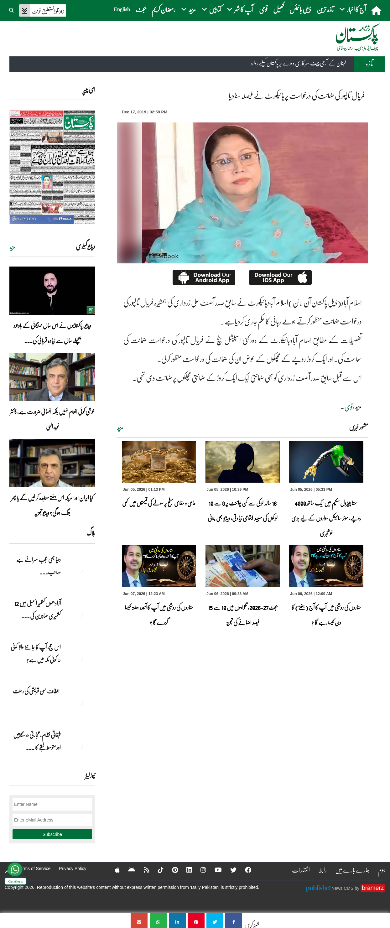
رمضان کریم (163, 9)
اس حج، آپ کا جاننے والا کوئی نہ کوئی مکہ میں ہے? (36, 653)
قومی (263, 9)
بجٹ (141, 9)
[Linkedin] (185, 869)
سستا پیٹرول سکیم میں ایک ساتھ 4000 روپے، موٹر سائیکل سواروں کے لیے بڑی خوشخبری (326, 518)
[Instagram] (199, 869)
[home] (377, 10)
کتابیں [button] (211, 9)
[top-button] (7, 872)
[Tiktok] (157, 869)
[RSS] (142, 869)
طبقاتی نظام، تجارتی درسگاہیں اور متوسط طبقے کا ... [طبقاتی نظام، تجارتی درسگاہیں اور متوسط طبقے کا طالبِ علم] (37, 741)
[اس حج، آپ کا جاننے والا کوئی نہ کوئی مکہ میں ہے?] (79, 658)
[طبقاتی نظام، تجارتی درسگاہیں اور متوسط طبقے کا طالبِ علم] (79, 745)
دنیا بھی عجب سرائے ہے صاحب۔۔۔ (38, 565)
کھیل (278, 9)
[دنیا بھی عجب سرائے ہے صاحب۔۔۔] (79, 570)
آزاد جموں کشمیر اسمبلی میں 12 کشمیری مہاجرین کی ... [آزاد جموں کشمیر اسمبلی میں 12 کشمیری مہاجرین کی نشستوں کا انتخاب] (37, 609)
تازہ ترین (325, 9)
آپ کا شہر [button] (240, 9)
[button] (12, 9)
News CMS (343, 888)
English (122, 9)
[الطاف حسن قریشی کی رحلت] (79, 702)
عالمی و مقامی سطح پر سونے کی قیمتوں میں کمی (158, 503)
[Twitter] (229, 869)
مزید (120, 428)
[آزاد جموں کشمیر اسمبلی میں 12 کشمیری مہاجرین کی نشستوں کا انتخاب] (79, 614)
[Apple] (113, 869)
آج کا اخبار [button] (352, 9)
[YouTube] (214, 869)
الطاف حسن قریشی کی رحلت (37, 691)
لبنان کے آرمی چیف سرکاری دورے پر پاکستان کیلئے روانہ (298, 63)
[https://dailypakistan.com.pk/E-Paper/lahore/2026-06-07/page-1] (52, 167)
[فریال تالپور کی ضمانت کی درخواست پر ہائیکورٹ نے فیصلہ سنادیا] (233, 920)
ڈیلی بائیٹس (300, 9)
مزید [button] (188, 9)
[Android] (127, 869)
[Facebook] (244, 869)
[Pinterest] (171, 869)
